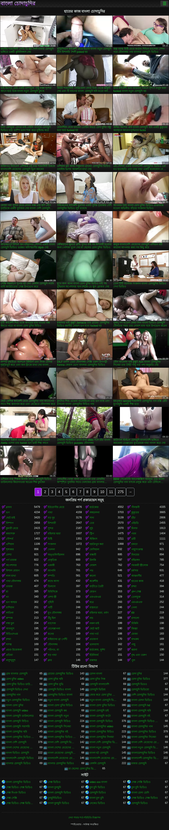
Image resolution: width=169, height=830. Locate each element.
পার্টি (50, 607)
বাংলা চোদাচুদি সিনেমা (59, 726)
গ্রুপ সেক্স (136, 591)
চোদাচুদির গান (13, 694)
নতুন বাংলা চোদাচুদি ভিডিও (104, 700)
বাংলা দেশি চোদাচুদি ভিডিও (62, 742)
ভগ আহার (11, 602)
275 (121, 492)
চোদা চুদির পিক (97, 678)
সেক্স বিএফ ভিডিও (16, 792)
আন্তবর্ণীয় (136, 575)
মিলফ (134, 528)
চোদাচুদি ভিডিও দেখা (17, 689)
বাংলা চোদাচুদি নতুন (58, 715)
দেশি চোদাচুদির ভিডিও (143, 694)
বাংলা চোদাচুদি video (17, 710)
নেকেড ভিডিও (97, 803)
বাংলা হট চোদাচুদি (99, 752)
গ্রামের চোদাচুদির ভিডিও (60, 673)
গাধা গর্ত (94, 633)
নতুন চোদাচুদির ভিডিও (18, 700)
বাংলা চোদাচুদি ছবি (141, 710)
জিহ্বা (134, 628)
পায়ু (133, 644)
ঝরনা (134, 649)
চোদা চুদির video (15, 678)
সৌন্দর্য (9, 538)
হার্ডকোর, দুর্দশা (97, 649)
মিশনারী (52, 523)
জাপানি (51, 570)
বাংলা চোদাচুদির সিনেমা (143, 737)
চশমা (133, 586)
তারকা (9, 586)
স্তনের (51, 633)
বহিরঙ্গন (135, 559)
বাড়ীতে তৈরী (96, 586)
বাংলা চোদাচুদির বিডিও (102, 731)
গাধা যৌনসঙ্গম (13, 581)
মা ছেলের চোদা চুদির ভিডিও (83, 768)
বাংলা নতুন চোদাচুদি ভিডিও (145, 747)
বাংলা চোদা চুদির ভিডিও (102, 705)
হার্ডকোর (94, 507)
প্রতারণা (94, 639)
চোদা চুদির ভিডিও (140, 678)
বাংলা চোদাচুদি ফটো (100, 715)
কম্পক (9, 618)
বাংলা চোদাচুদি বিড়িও (17, 721)
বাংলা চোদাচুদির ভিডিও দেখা (62, 737)
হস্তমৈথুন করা (96, 544)
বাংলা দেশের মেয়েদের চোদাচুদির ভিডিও (62, 747)
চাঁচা (133, 517)
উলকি (93, 559)
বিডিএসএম (12, 633)
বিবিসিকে (52, 591)
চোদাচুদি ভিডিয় (97, 689)
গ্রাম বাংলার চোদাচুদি (17, 673)
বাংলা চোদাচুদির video (101, 726)
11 (111, 492)
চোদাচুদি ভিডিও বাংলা (59, 689)
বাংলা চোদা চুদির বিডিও (60, 705)
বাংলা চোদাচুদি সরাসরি (18, 726)
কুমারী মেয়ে (12, 528)
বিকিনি (134, 623)
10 (102, 492)
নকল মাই (94, 623)
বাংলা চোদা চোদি (140, 792)
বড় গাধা (52, 654)
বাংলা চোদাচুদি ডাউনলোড (20, 715)
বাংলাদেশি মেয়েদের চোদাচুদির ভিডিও (104, 758)
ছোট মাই (10, 517)
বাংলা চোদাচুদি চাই (99, 710)
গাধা (50, 512)
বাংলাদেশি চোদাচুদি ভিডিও (20, 758)
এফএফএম (95, 596)
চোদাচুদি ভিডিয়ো (140, 689)
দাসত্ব (9, 644)
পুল (133, 660)
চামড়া (134, 544)
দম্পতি (51, 575)
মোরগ (93, 591)
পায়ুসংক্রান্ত (137, 549)
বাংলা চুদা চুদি (97, 797)
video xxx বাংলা (98, 782)
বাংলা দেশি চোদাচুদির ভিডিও (104, 742)
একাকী (51, 565)
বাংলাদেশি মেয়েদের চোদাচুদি (62, 758)
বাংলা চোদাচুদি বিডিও (59, 721)
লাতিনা (9, 612)
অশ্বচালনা (94, 512)
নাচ (91, 618)
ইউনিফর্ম (94, 654)
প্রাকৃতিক (52, 559)
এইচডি (135, 523)
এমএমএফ (136, 602)
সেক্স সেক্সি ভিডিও (141, 782)
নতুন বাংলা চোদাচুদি (58, 700)
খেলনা (51, 549)
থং (7, 596)
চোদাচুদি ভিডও (139, 684)
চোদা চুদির (136, 673)
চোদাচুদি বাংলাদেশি (99, 684)
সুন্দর (50, 528)
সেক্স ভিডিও (54, 782)
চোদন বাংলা (96, 673)
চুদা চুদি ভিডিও (97, 787)
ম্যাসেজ (52, 623)
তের (92, 523)
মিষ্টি (50, 538)
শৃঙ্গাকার (10, 549)
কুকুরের (135, 512)
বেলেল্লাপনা (54, 628)
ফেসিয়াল (94, 549)
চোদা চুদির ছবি (55, 678)
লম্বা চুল (10, 623)
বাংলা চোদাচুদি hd (140, 705)
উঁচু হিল (52, 618)
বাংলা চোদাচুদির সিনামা (102, 737)
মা (7, 591)
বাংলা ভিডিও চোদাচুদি (17, 752)
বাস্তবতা (94, 607)
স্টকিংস (93, 538)
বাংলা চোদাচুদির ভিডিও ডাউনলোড (20, 737)
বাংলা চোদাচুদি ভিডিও (101, 721)
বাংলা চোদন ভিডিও (141, 700)
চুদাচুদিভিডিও (55, 797)
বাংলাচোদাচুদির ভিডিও (143, 752)
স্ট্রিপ (92, 533)
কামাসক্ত (10, 533)
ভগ (8, 512)
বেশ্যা (8, 554)
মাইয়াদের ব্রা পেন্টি (57, 639)
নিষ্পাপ (9, 523)
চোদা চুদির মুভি (55, 684)
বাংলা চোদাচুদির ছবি (16, 731)
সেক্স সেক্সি (11, 797)
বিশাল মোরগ (13, 570)
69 (132, 612)
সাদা (92, 517)
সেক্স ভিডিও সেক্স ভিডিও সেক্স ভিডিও (20, 803)
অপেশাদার (11, 565)
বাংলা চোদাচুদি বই (140, 715)
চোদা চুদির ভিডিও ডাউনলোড (20, 684)
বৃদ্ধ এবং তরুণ (139, 654)
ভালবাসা (94, 644)
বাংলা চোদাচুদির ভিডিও (143, 731)
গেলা (134, 607)
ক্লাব (50, 660)
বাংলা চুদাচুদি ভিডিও (58, 803)
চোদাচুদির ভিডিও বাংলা (60, 694)
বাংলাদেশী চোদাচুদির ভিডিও (145, 758)
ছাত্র (92, 602)
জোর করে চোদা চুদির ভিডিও (104, 694)
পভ (91, 570)
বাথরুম (135, 639)
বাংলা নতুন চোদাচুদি (100, 747)
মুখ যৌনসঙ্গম (55, 612)
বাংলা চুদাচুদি (54, 787)
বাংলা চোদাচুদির (17, 3)
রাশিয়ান (10, 607)
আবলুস (10, 628)
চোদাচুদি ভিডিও (98, 792)
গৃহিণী (51, 602)
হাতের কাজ (137, 581)
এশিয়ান (10, 544)
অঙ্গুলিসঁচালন (56, 554)
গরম (133, 533)
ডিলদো (51, 586)
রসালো (135, 618)
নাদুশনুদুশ (10, 660)
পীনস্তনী (135, 507)
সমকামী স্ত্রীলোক (139, 565)
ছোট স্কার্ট (94, 628)
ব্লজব (9, 507)
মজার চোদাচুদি (139, 763)
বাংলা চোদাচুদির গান (142, 726)
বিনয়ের (135, 554)
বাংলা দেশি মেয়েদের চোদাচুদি (145, 742)
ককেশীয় (94, 581)
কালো (93, 575)
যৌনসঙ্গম (53, 644)
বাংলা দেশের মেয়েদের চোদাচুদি (20, 747)
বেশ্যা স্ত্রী (52, 596)
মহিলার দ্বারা (54, 533)
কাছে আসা (53, 581)
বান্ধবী (93, 554)
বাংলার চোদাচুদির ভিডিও (61, 763)
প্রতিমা (9, 654)
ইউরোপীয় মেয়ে (56, 507)
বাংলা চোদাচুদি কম (57, 710)
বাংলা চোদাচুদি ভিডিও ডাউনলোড (145, 721)
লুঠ (91, 528)
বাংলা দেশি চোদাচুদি (16, 742)
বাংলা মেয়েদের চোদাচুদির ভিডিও (62, 752)
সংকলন (52, 544)
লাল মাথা (11, 575)
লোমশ (93, 565)
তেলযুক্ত (136, 596)
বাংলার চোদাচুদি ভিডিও (18, 763)
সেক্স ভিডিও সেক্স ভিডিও (19, 787)
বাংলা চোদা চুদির (14, 705)
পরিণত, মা (53, 649)
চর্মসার (134, 570)
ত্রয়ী (133, 538)
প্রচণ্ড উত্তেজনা (14, 649)
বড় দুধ (51, 517)
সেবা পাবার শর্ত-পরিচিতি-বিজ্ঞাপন (84, 817)
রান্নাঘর (93, 660)
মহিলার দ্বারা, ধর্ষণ (99, 612)
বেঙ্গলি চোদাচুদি (98, 763)
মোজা (134, 633)
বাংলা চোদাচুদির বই (58, 731)
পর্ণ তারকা (11, 559)
